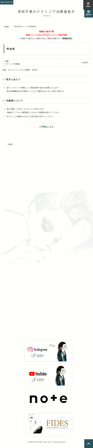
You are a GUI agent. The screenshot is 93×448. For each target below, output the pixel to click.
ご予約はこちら (46, 127)
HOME (9, 145)
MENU (88, 4)
